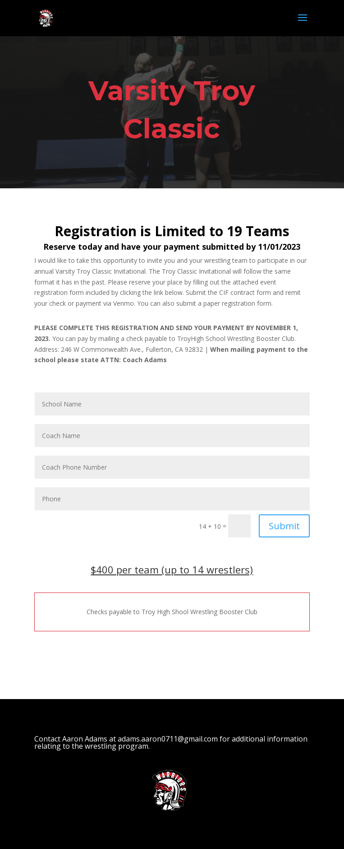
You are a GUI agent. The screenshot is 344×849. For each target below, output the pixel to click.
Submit (284, 526)
